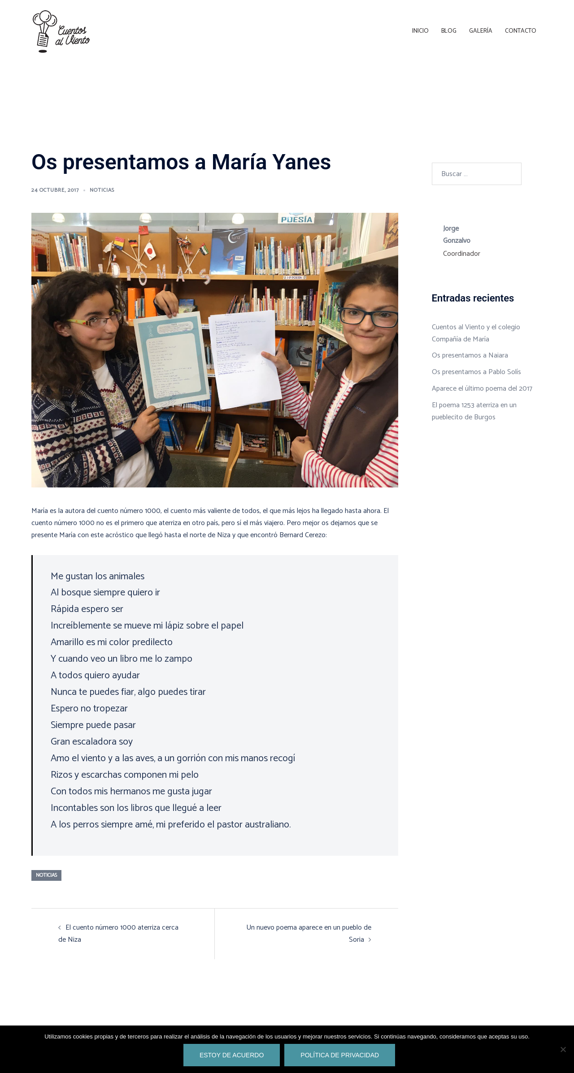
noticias (102, 190)
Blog (449, 31)
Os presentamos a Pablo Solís (476, 372)
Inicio (420, 31)
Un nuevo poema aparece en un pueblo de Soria (308, 934)
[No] (562, 1049)
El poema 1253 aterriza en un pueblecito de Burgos (474, 411)
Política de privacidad (339, 1055)
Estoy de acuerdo (232, 1055)
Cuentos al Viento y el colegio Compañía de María (476, 333)
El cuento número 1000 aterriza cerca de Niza (118, 934)
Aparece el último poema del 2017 (482, 389)
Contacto (520, 31)
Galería (480, 31)
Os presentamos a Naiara (470, 355)
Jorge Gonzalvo (456, 235)
